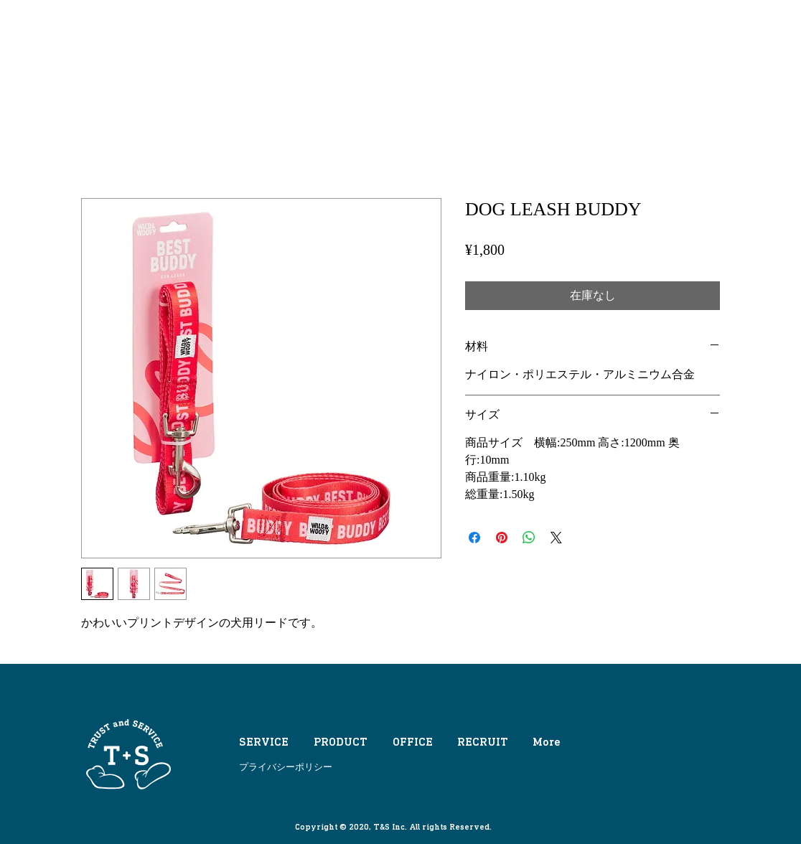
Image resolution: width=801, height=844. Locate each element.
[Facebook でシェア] (474, 537)
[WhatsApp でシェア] (529, 537)
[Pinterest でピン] (501, 537)
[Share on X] (556, 537)
